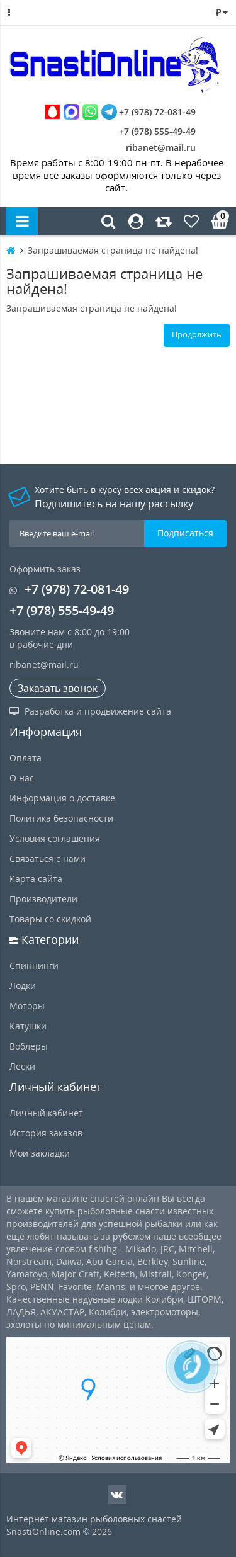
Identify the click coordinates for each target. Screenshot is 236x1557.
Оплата (25, 758)
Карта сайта (35, 879)
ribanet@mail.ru (161, 148)
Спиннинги (34, 965)
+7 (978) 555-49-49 (148, 131)
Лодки (22, 986)
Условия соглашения (54, 838)
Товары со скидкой (50, 919)
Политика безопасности (61, 818)
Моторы (27, 1006)
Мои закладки (39, 1153)
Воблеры (28, 1046)
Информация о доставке (62, 798)
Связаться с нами (47, 858)
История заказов (45, 1133)
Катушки (28, 1026)
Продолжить (197, 334)
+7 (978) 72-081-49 (120, 112)
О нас (21, 778)
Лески (22, 1066)
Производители (43, 899)
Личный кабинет (46, 1113)
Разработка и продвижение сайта (90, 711)
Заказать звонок (58, 688)
